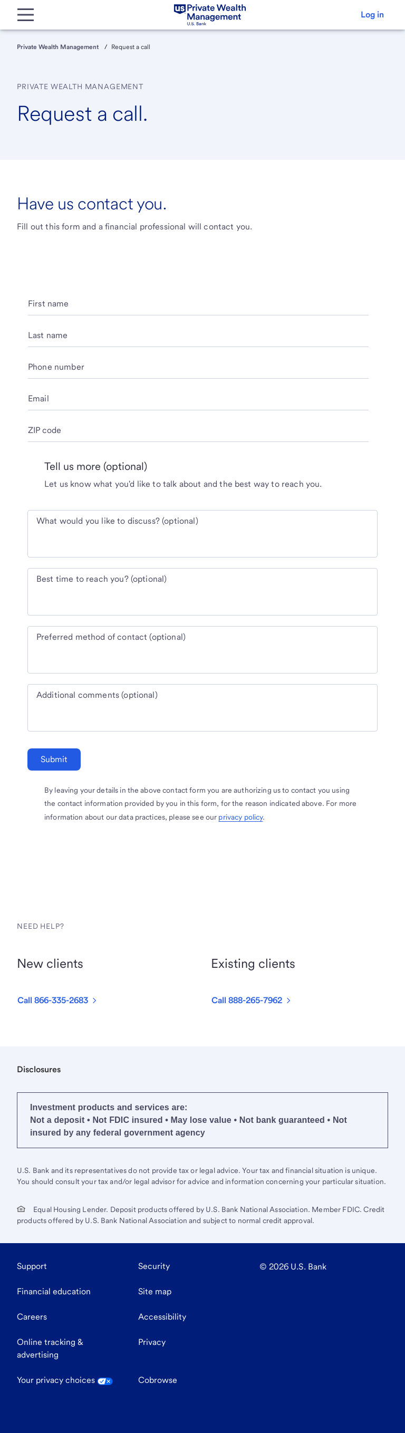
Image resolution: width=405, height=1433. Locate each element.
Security (154, 1266)
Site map (154, 1291)
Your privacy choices (65, 1380)
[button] (372, 14)
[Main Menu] (25, 14)
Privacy (152, 1342)
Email (38, 398)
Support (32, 1266)
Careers (32, 1317)
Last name (48, 335)
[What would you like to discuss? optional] (202, 540)
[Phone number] (198, 371)
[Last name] (198, 339)
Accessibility (162, 1317)
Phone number (56, 367)
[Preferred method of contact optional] (202, 656)
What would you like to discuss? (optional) (117, 521)
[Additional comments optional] (202, 714)
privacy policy (240, 817)
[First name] (198, 307)
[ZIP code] (198, 434)
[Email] (198, 402)
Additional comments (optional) (97, 695)
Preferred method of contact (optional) (111, 637)
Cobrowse (157, 1380)
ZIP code (44, 430)
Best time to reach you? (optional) (101, 579)
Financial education (54, 1291)
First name (48, 304)
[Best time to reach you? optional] (202, 598)
